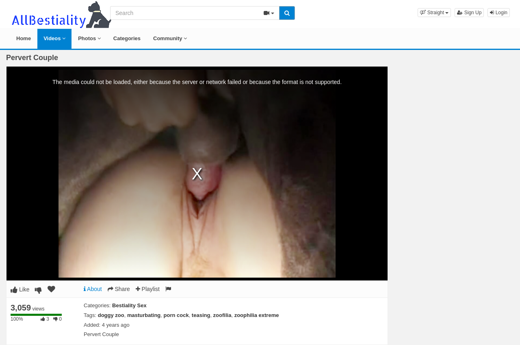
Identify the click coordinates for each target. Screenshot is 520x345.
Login (498, 12)
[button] (434, 12)
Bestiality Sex (129, 305)
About (93, 289)
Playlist (148, 289)
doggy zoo (111, 315)
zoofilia (222, 315)
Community (170, 38)
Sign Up (469, 12)
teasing (201, 315)
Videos (54, 38)
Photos (89, 38)
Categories (127, 38)
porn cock (176, 315)
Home (23, 38)
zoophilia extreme (256, 315)
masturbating (143, 315)
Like (20, 289)
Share (119, 289)
